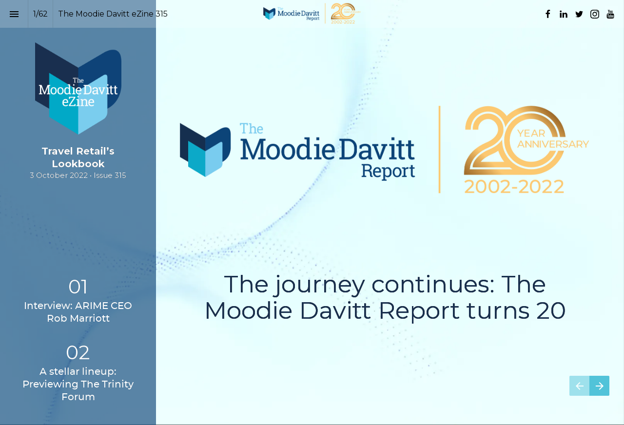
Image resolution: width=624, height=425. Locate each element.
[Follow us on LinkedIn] (563, 14)
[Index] (14, 14)
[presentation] (312, 212)
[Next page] (599, 386)
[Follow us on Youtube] (610, 14)
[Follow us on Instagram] (595, 14)
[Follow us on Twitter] (579, 14)
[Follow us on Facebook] (548, 14)
